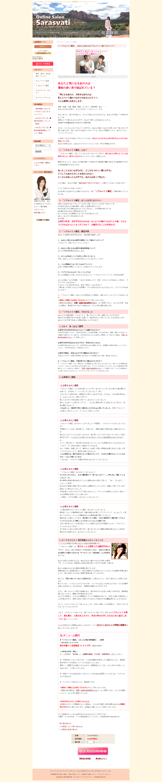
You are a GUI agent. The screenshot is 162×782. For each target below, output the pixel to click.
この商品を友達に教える (69, 729)
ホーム (59, 42)
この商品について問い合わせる (71, 726)
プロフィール (39, 209)
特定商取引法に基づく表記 (59, 774)
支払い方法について (74, 774)
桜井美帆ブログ (39, 213)
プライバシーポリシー (104, 774)
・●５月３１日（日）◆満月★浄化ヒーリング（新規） (42, 121)
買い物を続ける (65, 723)
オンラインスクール (43, 97)
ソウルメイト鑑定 (42, 85)
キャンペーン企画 (42, 81)
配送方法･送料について (89, 774)
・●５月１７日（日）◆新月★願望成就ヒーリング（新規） (42, 130)
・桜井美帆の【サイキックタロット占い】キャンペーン (42, 111)
